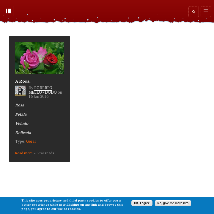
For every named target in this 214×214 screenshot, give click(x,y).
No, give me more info (173, 203)
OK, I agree (142, 203)
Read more (24, 153)
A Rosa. (23, 81)
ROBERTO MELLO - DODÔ (43, 90)
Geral (31, 141)
